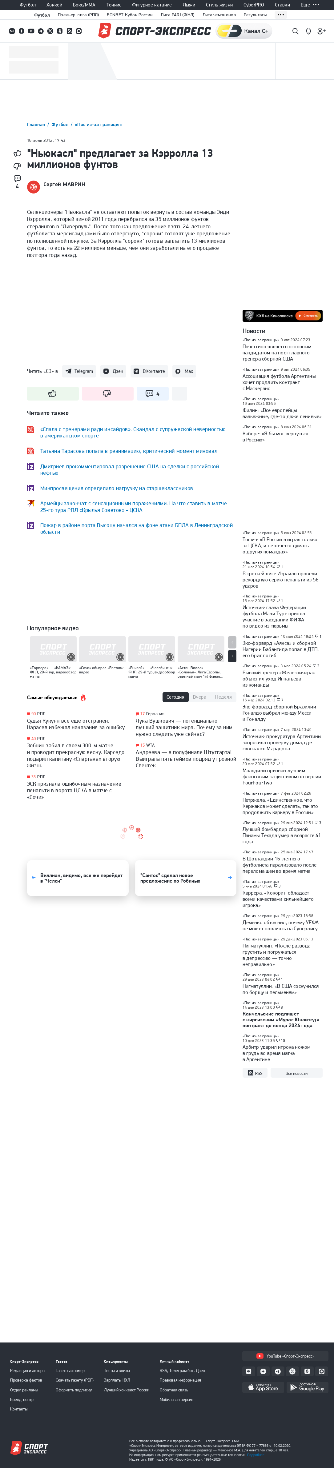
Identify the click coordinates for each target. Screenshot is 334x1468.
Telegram (83, 371)
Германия (155, 713)
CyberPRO (253, 5)
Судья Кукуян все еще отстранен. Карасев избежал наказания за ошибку (76, 724)
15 (142, 745)
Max (189, 371)
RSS (255, 1073)
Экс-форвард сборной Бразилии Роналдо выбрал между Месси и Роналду (279, 713)
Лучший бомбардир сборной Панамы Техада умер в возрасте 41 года (282, 835)
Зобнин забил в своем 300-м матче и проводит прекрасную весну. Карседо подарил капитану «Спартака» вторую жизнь (76, 755)
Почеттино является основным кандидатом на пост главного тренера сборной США (277, 352)
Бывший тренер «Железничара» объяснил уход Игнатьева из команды (279, 678)
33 (33, 777)
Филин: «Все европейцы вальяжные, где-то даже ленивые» (282, 413)
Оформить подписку (74, 1389)
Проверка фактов (26, 1380)
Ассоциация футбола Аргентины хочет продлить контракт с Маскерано (279, 382)
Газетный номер (70, 1370)
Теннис (114, 5)
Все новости (297, 1073)
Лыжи (189, 5)
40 (33, 738)
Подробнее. (256, 1455)
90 (33, 714)
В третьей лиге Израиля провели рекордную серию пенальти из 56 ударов (281, 579)
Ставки (282, 5)
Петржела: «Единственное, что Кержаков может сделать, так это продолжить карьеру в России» (280, 806)
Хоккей (54, 5)
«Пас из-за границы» (98, 124)
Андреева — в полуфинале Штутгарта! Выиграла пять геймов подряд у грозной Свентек (186, 758)
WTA (150, 745)
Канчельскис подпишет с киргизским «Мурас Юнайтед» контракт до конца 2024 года (281, 1019)
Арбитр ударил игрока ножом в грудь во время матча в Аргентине (277, 1053)
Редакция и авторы (27, 1370)
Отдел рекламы (24, 1389)
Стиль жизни (219, 5)
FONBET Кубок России (130, 15)
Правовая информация (180, 1380)
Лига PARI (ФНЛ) (178, 15)
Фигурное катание (152, 5)
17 (142, 714)
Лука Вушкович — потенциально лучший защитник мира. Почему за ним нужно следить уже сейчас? (184, 727)
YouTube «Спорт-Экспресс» (285, 1356)
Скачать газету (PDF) (75, 1380)
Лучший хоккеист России (126, 1389)
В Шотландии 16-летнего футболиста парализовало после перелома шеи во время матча (280, 865)
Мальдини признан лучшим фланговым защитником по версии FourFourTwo (282, 776)
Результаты (255, 15)
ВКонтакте (154, 371)
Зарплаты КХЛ (117, 1380)
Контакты (19, 1408)
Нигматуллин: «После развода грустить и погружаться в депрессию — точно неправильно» (277, 955)
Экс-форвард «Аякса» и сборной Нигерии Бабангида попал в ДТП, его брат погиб (281, 649)
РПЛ (41, 713)
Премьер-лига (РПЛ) (78, 15)
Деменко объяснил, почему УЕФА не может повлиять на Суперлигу (281, 925)
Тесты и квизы (117, 1370)
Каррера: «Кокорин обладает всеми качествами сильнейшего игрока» (278, 899)
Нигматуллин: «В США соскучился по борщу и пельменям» (281, 989)
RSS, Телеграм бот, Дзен (182, 1370)
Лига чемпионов (219, 15)
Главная (37, 124)
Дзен (118, 371)
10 (283, 1041)
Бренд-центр (22, 1399)
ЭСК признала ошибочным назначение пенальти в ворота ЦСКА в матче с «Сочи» (74, 790)
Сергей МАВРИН (64, 184)
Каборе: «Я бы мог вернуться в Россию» (275, 436)
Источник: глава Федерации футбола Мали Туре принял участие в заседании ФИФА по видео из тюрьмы (274, 616)
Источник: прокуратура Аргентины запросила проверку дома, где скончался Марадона (282, 742)
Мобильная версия (176, 1399)
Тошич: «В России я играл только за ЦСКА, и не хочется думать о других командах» (280, 545)
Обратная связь (174, 1389)
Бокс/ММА (84, 5)
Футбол (28, 5)
